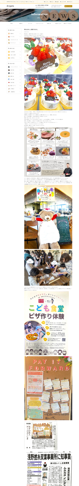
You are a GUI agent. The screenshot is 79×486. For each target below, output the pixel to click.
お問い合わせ (69, 1)
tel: (41, 5)
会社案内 (57, 1)
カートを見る (68, 6)
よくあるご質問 (63, 1)
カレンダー (46, 1)
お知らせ (51, 1)
